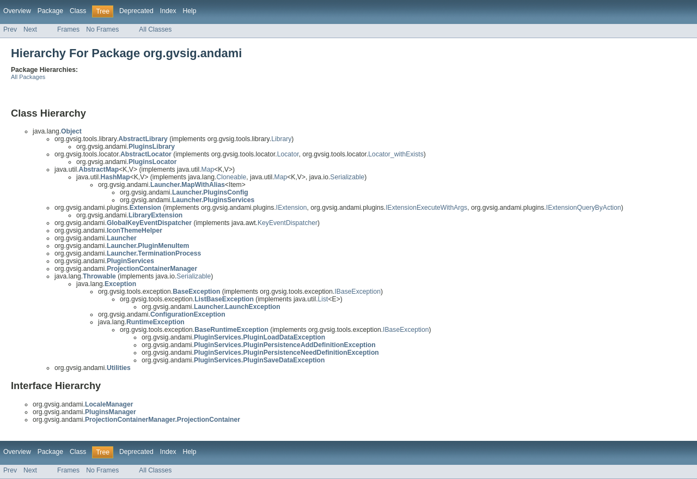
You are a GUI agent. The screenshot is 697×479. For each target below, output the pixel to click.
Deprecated (136, 11)
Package (50, 11)
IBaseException (357, 291)
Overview (17, 11)
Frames (68, 29)
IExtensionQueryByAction (583, 207)
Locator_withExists (395, 154)
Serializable (347, 177)
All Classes (155, 29)
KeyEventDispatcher (287, 223)
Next (30, 29)
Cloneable (231, 177)
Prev (10, 29)
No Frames (102, 29)
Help (190, 11)
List (323, 299)
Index (168, 11)
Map (208, 169)
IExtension (291, 207)
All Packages (28, 77)
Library (281, 139)
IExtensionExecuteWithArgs (426, 207)
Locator (288, 154)
